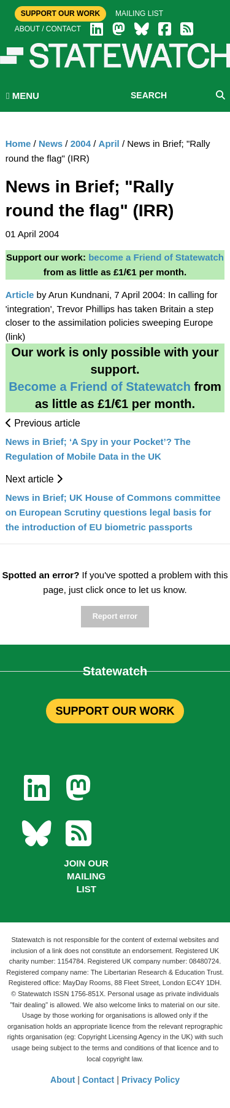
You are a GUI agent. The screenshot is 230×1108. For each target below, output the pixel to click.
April (109, 143)
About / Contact (48, 29)
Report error (115, 616)
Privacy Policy (150, 1080)
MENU (22, 95)
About (62, 1080)
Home (18, 143)
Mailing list (139, 13)
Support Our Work (60, 13)
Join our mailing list (86, 876)
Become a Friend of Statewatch (100, 386)
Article (20, 294)
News (51, 143)
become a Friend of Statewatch (156, 257)
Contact (98, 1080)
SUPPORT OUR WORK (114, 711)
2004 (81, 143)
